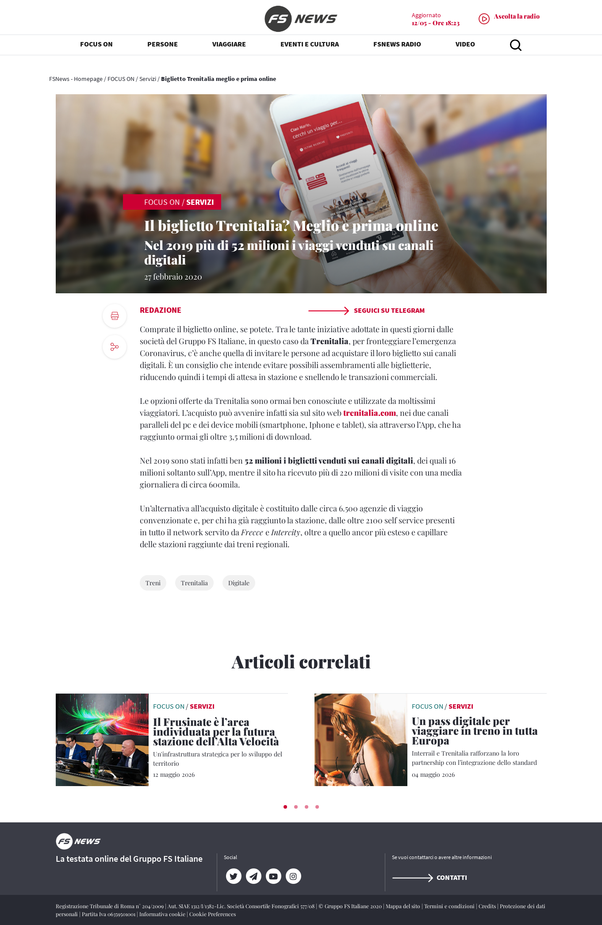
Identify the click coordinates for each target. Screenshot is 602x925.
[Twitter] (234, 876)
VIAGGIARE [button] (229, 53)
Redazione (160, 310)
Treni (153, 583)
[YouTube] (274, 876)
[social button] (115, 347)
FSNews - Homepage (76, 79)
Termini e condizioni (450, 906)
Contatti (429, 877)
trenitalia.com (369, 412)
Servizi (147, 79)
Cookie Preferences (212, 913)
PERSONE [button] (162, 53)
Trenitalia (194, 583)
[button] (285, 807)
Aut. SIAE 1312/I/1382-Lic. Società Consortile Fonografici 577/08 (242, 906)
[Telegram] (254, 876)
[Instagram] (293, 876)
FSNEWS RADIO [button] (397, 53)
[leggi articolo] (102, 738)
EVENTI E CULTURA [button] (309, 53)
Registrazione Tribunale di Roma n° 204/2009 (110, 906)
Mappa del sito (404, 906)
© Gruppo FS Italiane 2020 (350, 906)
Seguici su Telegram (366, 310)
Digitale (238, 583)
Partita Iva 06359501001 (109, 913)
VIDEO (465, 53)
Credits (488, 906)
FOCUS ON (120, 79)
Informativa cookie (163, 913)
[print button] (115, 316)
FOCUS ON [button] (96, 53)
